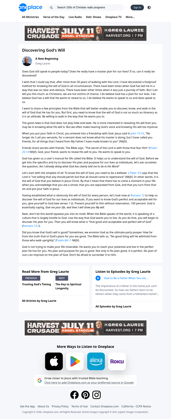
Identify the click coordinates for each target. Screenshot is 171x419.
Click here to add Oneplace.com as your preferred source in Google (89, 382)
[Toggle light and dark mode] (149, 7)
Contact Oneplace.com (104, 406)
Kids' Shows (93, 17)
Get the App (27, 406)
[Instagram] (96, 395)
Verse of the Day (53, 17)
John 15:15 (137, 133)
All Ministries (30, 17)
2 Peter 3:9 (134, 173)
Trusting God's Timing (36, 284)
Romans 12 (137, 195)
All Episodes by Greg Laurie (113, 306)
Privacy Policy (60, 406)
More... (130, 17)
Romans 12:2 (31, 226)
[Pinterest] (85, 395)
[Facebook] (74, 395)
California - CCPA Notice (136, 406)
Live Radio (75, 17)
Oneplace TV (113, 17)
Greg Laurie (42, 63)
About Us (43, 406)
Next (62, 278)
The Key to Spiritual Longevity (68, 286)
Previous (31, 278)
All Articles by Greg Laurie (39, 301)
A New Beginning (46, 58)
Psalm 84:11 (63, 240)
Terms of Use (79, 406)
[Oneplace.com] (30, 7)
